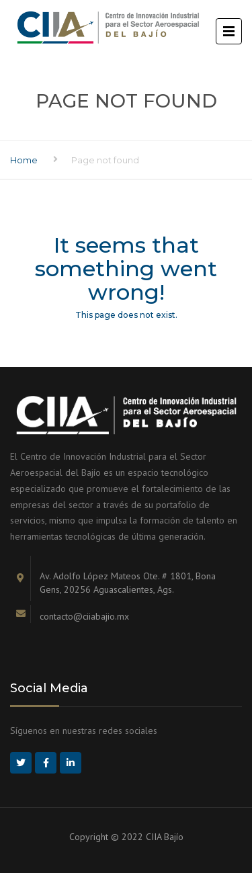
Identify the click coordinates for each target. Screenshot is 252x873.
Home (24, 160)
